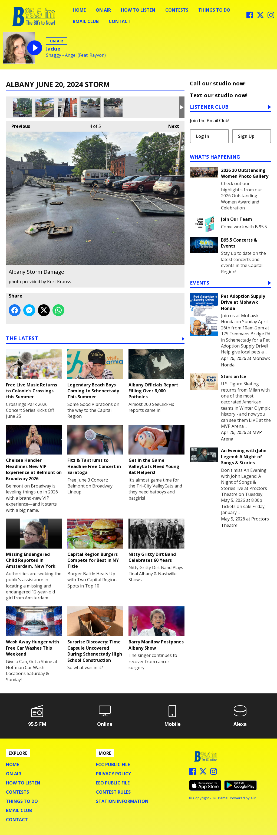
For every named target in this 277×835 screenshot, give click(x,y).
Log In (202, 136)
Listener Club (209, 107)
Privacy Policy (113, 774)
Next (171, 125)
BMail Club (86, 21)
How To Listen (138, 10)
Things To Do (214, 10)
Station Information (122, 801)
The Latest (22, 339)
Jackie (53, 48)
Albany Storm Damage (22, 107)
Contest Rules (113, 792)
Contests (176, 10)
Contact (120, 21)
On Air (103, 10)
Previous (18, 125)
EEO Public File (113, 783)
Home (79, 10)
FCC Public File (113, 764)
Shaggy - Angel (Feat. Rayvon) (76, 55)
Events (199, 283)
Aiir (253, 798)
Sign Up (246, 136)
